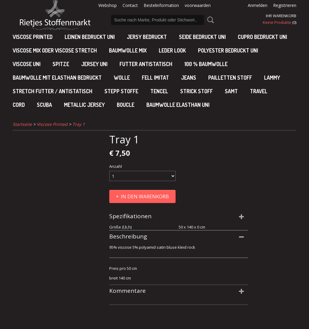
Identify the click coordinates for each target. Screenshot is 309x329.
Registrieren (284, 5)
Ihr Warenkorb (281, 15)
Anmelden (257, 5)
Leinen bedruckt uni (90, 37)
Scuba (44, 104)
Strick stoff (196, 91)
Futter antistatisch (145, 64)
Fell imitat (155, 77)
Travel (258, 91)
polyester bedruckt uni (228, 50)
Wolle (122, 77)
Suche (209, 19)
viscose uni (26, 64)
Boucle (125, 104)
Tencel (159, 91)
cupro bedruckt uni (262, 37)
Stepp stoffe (121, 91)
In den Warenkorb (145, 196)
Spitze (61, 64)
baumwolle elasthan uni (177, 104)
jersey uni (94, 64)
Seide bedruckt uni (202, 37)
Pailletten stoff (230, 77)
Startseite (22, 124)
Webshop (107, 5)
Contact (130, 5)
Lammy (272, 77)
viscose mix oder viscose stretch (55, 50)
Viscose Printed (33, 37)
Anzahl (115, 166)
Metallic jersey (84, 104)
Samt (231, 91)
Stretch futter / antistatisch (52, 91)
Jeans (188, 77)
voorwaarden (198, 5)
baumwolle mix (128, 50)
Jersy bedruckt (147, 37)
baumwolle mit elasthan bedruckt (57, 77)
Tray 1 (78, 124)
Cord (19, 104)
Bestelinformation (161, 5)
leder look (172, 50)
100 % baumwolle (206, 64)
